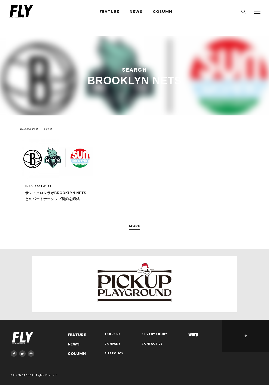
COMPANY (113, 343)
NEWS (136, 11)
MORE (134, 226)
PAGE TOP (245, 336)
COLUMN (162, 11)
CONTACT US (152, 343)
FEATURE (110, 11)
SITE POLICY (114, 353)
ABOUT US (113, 334)
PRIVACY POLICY (154, 334)
